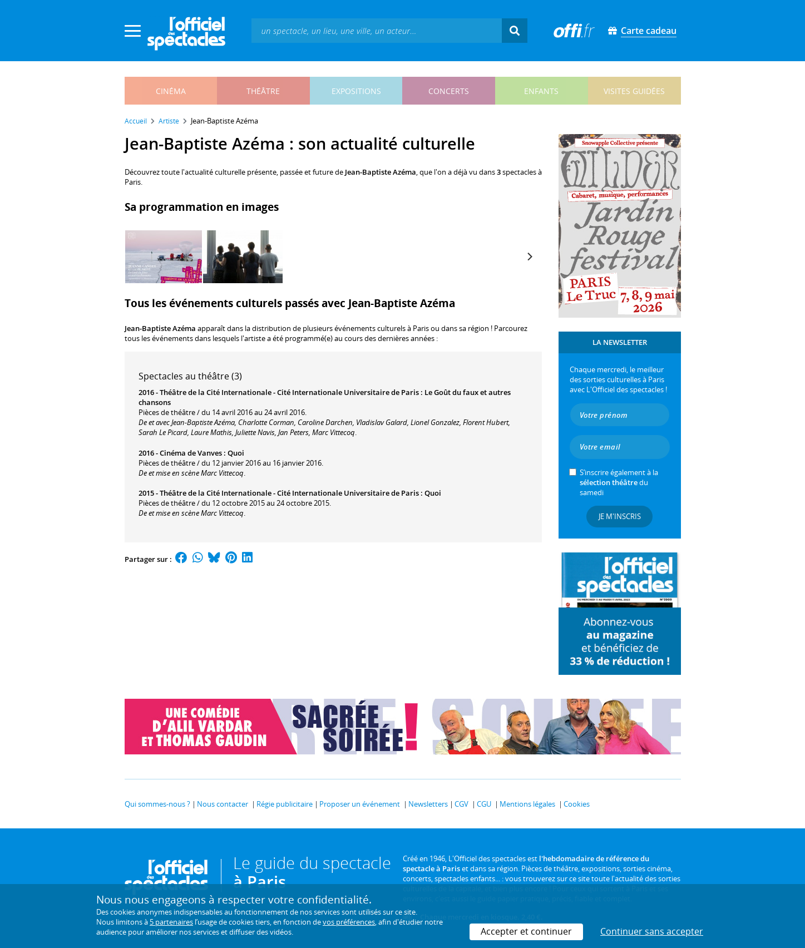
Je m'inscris (620, 516)
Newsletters (428, 804)
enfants (541, 91)
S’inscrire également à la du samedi (619, 482)
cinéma (171, 91)
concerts (448, 91)
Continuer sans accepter (651, 931)
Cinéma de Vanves (191, 453)
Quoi (236, 453)
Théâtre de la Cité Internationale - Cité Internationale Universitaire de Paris (289, 392)
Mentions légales (527, 804)
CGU (484, 804)
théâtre (263, 91)
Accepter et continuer (526, 931)
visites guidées (634, 91)
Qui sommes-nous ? (157, 804)
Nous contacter (222, 804)
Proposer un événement (359, 804)
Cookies (577, 804)
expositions (356, 91)
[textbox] (376, 30)
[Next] (529, 256)
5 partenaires (171, 922)
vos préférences (349, 922)
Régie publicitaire (284, 804)
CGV (461, 804)
